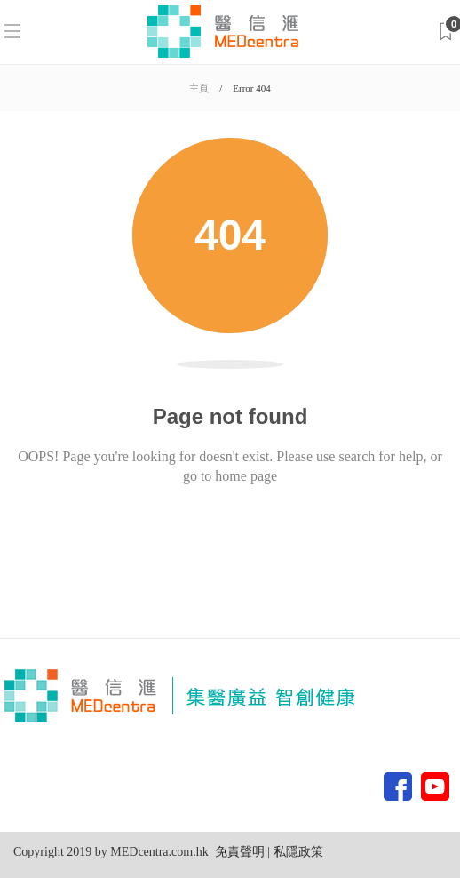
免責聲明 (240, 851)
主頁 (199, 88)
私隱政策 (296, 851)
